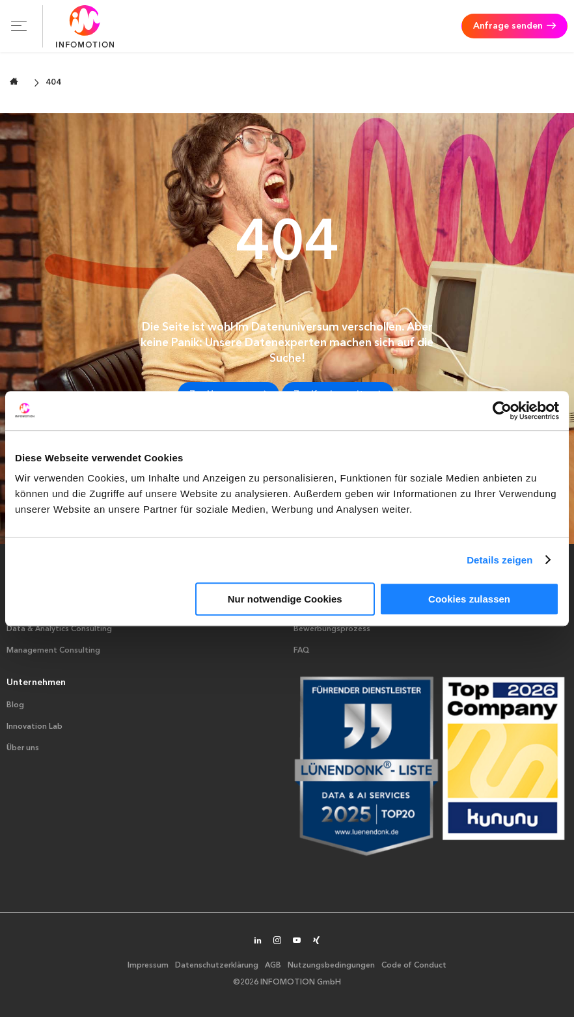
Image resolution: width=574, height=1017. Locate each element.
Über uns (23, 748)
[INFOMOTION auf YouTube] (297, 941)
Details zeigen (499, 559)
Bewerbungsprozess (332, 629)
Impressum (148, 966)
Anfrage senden (508, 26)
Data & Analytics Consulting (59, 629)
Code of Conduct (413, 966)
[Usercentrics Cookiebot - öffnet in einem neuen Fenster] (502, 410)
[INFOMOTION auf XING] (316, 941)
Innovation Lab (34, 727)
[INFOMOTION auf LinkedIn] (258, 941)
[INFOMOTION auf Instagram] (277, 941)
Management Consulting (53, 651)
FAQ (302, 651)
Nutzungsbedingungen (331, 966)
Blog (15, 705)
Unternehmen (36, 682)
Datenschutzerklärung (216, 966)
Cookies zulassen (469, 598)
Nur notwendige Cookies (285, 598)
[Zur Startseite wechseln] (14, 81)
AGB (273, 966)
